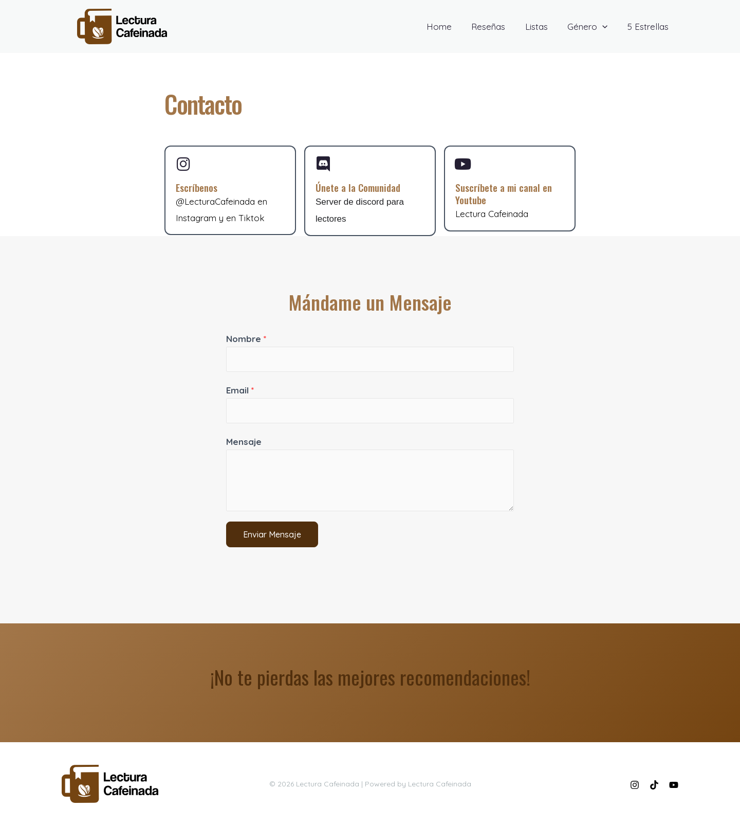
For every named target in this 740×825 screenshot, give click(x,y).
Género (591, 26)
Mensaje (244, 442)
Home (449, 26)
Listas (542, 26)
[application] (606, 26)
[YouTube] (673, 785)
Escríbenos (198, 188)
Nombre (246, 339)
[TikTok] (654, 785)
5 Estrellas (649, 26)
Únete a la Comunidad (362, 188)
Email (240, 391)
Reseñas (496, 26)
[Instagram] (634, 785)
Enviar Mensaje (272, 536)
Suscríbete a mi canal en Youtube (507, 195)
